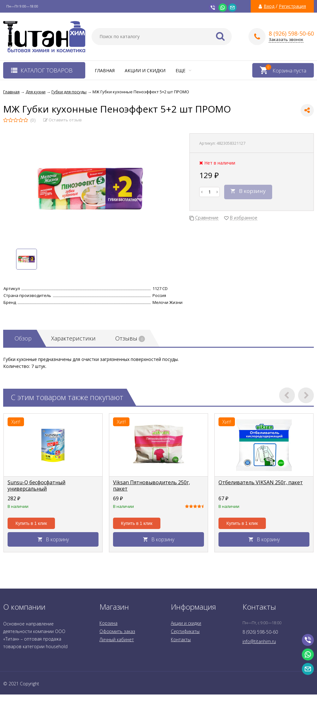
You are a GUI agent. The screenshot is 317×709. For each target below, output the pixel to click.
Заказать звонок (286, 39)
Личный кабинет (116, 639)
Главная (105, 70)
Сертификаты (185, 631)
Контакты (181, 639)
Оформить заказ (117, 631)
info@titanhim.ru (259, 641)
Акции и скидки (145, 70)
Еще (183, 70)
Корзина (108, 623)
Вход (269, 6)
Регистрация (292, 6)
